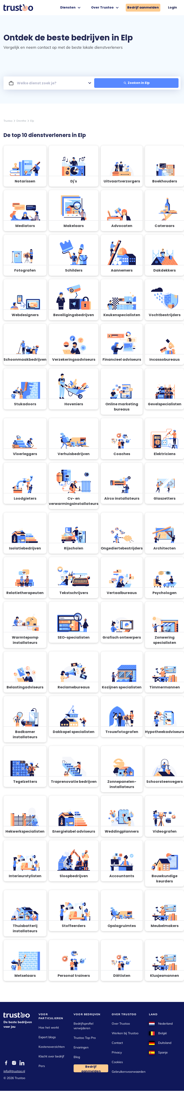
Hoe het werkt (49, 1027)
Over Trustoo (105, 7)
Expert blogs (47, 1037)
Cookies (117, 1062)
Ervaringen (81, 1047)
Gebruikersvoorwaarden (128, 1072)
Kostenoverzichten (52, 1047)
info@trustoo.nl (14, 1071)
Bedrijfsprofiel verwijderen (83, 1026)
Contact (117, 1043)
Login (172, 7)
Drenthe (21, 120)
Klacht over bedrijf (51, 1056)
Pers (42, 1066)
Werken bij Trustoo (125, 1033)
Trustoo (8, 120)
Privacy (117, 1052)
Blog (77, 1057)
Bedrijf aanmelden (143, 7)
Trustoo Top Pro (85, 1038)
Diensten (71, 7)
